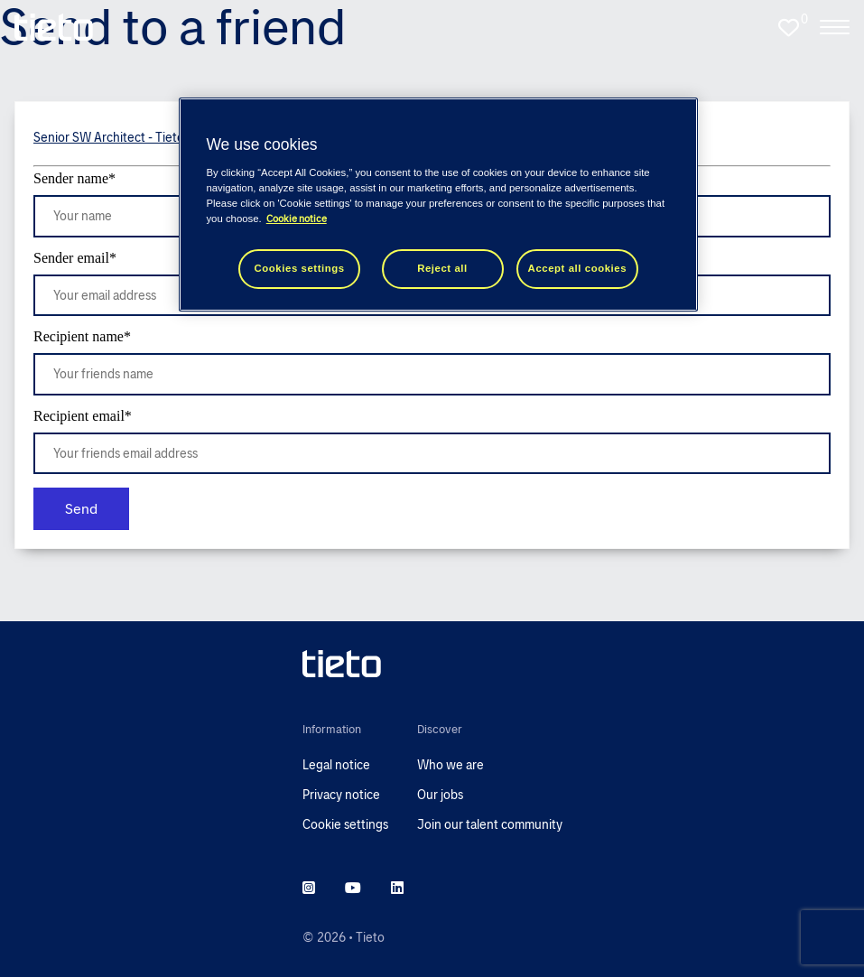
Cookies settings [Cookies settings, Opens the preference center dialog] (300, 268)
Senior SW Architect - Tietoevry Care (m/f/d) (157, 137)
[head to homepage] (432, 663)
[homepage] (53, 27)
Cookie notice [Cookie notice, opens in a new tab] (296, 219)
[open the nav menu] (835, 27)
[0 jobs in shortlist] (788, 27)
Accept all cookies (577, 268)
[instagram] (308, 888)
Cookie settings (345, 824)
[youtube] (353, 888)
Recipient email (82, 416)
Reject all (442, 268)
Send (81, 508)
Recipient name (82, 337)
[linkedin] (397, 888)
